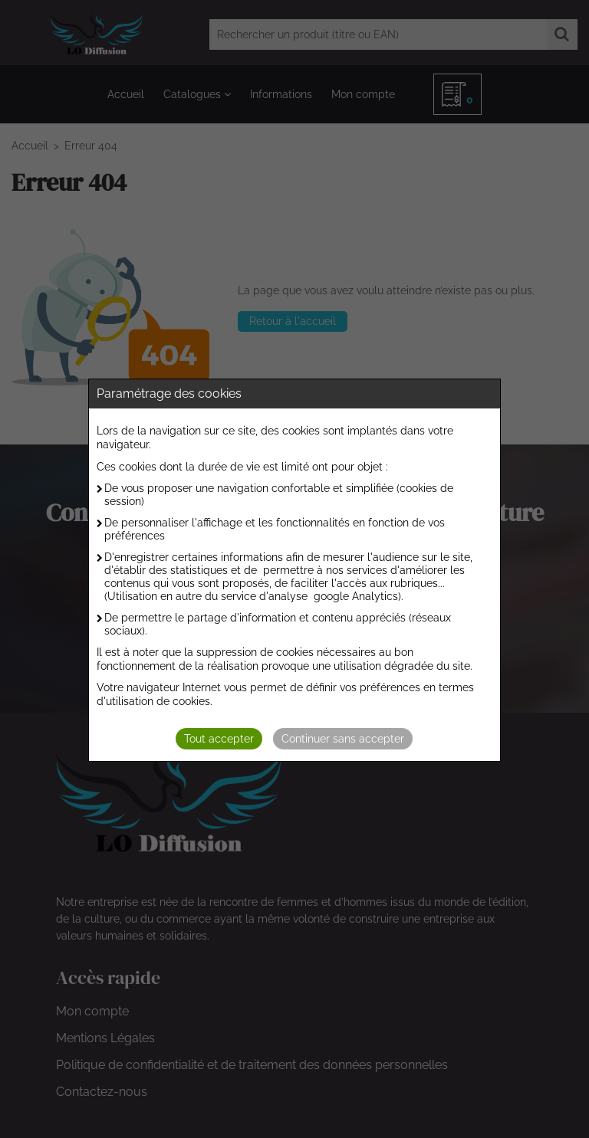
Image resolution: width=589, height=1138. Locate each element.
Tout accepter (219, 739)
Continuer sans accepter (342, 739)
